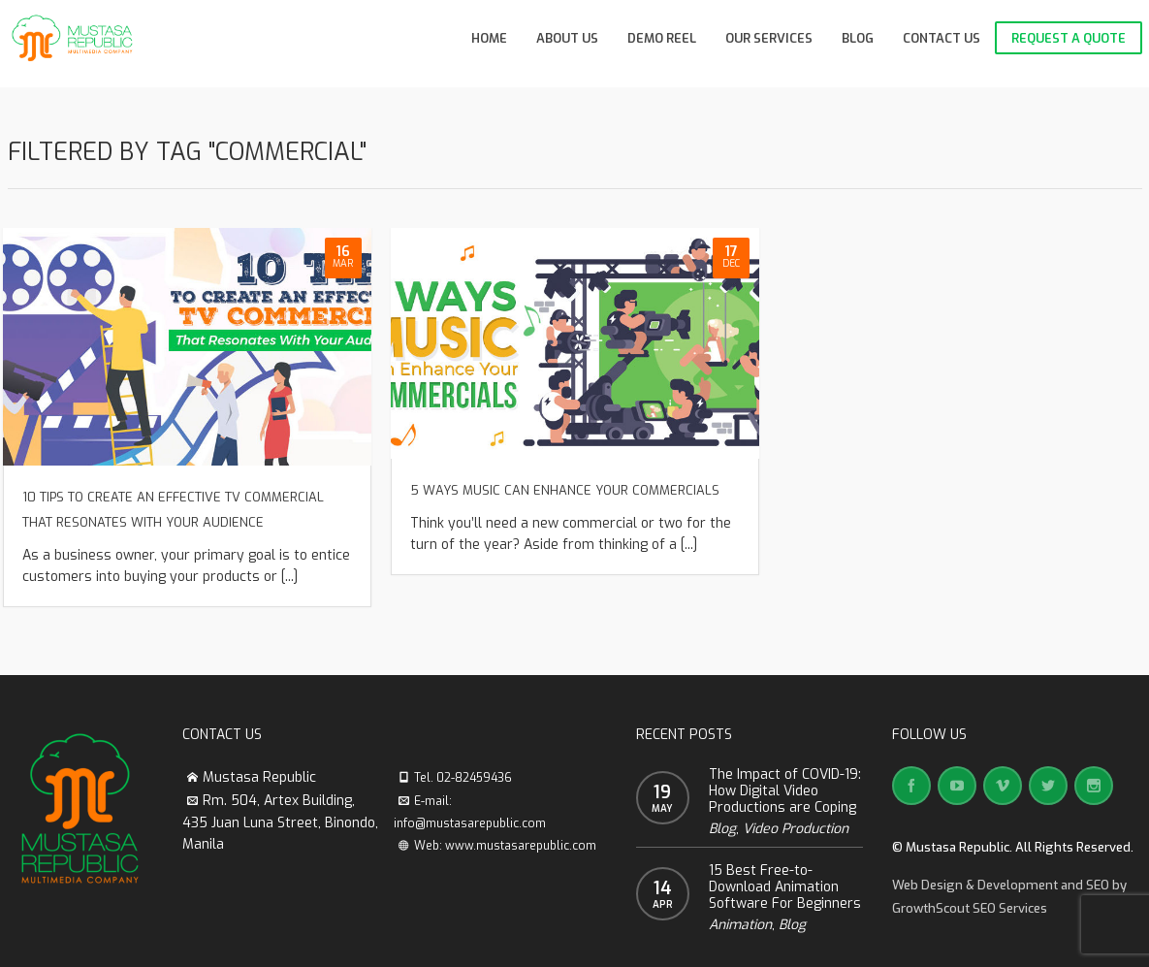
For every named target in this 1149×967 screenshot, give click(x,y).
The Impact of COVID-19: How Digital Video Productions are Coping (785, 791)
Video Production (795, 829)
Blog (722, 829)
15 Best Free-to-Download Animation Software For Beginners (785, 887)
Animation (740, 925)
